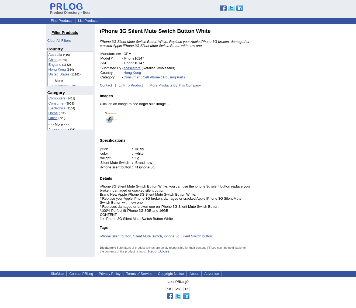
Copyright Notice (171, 274)
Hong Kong (57, 69)
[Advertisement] (287, 109)
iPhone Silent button (115, 236)
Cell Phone (151, 77)
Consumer (57, 103)
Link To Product (131, 85)
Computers (57, 98)
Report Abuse (159, 251)
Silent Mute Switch (147, 236)
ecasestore (132, 68)
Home (53, 113)
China (53, 60)
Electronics (57, 108)
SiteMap (57, 274)
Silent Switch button (196, 236)
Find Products (61, 21)
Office (53, 118)
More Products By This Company (175, 85)
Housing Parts (174, 77)
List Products (88, 21)
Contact (106, 85)
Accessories (58, 129)
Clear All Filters (59, 41)
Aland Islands (59, 86)
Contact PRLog (81, 274)
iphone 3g (171, 236)
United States (59, 74)
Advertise (211, 274)
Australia (55, 55)
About (194, 274)
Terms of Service (139, 274)
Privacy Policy (109, 274)
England (55, 65)
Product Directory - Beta (70, 10)
